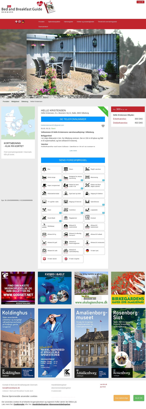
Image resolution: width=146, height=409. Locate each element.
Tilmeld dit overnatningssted (107, 22)
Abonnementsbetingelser (61, 388)
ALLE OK (138, 398)
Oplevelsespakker (54, 22)
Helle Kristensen (16, 22)
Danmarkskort (43, 27)
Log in (140, 2)
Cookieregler (56, 391)
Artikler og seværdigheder (85, 22)
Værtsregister (68, 22)
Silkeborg (24, 101)
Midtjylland (15, 101)
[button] (31, 64)
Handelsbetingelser (58, 385)
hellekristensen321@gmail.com (52, 125)
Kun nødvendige (121, 398)
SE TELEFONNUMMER (73, 119)
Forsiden (42, 22)
